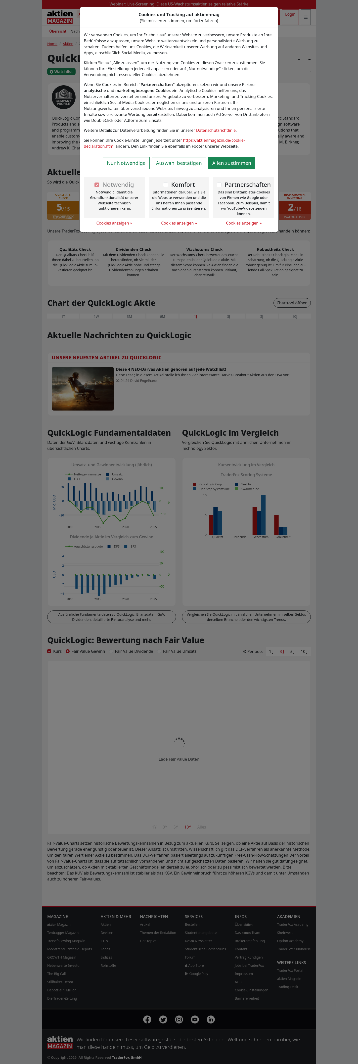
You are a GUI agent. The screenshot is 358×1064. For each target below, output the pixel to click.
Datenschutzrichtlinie (216, 130)
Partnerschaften (248, 184)
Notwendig (118, 184)
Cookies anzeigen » (114, 223)
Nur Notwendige (126, 163)
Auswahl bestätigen (179, 163)
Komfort (183, 184)
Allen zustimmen (231, 163)
